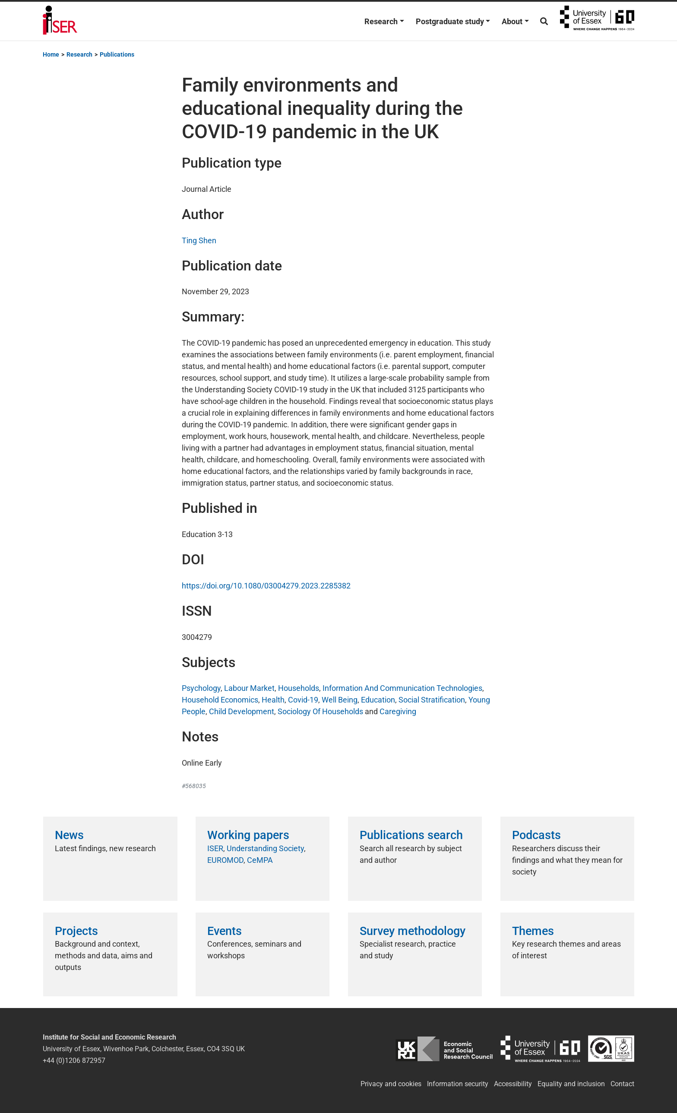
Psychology (201, 688)
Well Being (339, 699)
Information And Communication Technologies (402, 688)
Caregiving (398, 711)
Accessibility (513, 1084)
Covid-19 (303, 699)
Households (298, 688)
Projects (76, 931)
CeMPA (260, 860)
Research (381, 21)
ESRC (444, 1049)
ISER (215, 848)
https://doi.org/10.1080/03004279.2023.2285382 (266, 585)
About (512, 21)
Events (224, 931)
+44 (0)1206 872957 (74, 1060)
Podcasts (536, 835)
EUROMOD (225, 860)
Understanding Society (265, 848)
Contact (622, 1084)
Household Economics (220, 699)
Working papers (248, 835)
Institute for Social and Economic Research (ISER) (60, 21)
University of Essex (597, 21)
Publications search (411, 835)
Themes (533, 931)
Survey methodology (412, 931)
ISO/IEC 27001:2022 (611, 1049)
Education (378, 699)
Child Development (241, 711)
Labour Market (249, 688)
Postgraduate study (450, 21)
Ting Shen (199, 240)
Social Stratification (432, 699)
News (69, 835)
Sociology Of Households (320, 711)
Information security (457, 1084)
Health (273, 699)
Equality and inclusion (571, 1084)
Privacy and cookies (391, 1084)
